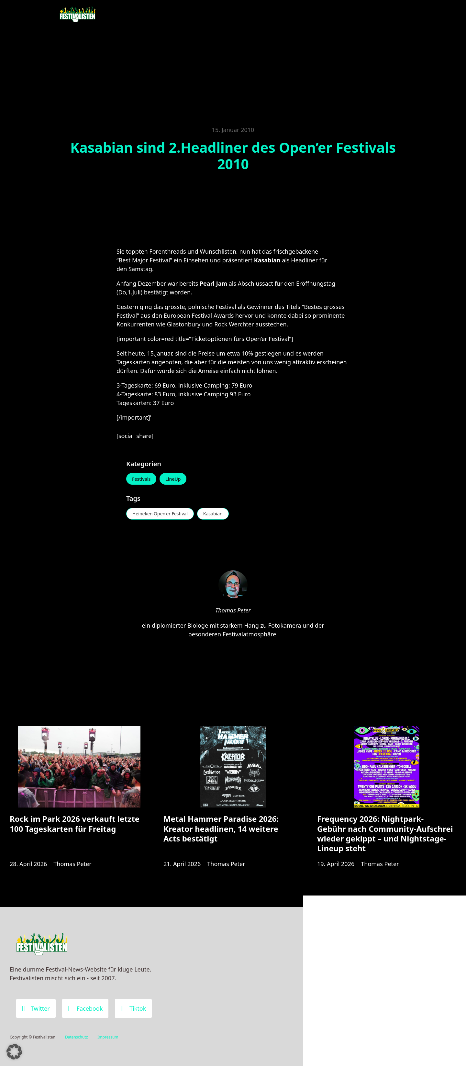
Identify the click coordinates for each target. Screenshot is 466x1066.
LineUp (173, 479)
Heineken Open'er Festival (160, 514)
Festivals (141, 479)
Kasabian (213, 514)
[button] (14, 1052)
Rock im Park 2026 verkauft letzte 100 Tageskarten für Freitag (74, 823)
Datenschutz (76, 1037)
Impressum (107, 1037)
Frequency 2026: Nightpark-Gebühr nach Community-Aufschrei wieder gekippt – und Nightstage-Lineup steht (385, 833)
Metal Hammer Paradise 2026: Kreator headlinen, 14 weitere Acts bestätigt (221, 828)
